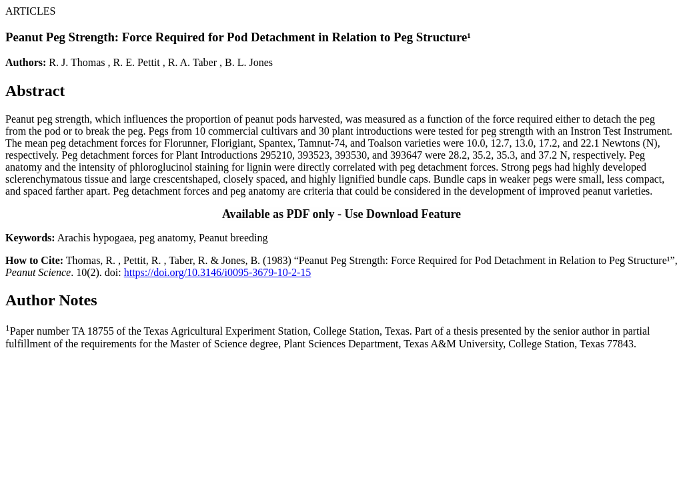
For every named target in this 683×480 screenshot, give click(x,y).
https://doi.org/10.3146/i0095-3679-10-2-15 (217, 272)
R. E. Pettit (136, 62)
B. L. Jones (249, 62)
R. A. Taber (192, 62)
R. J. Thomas (77, 62)
